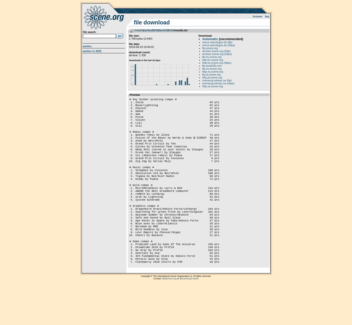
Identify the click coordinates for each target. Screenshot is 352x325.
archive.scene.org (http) (216, 51)
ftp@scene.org (169, 319)
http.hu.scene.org (212, 59)
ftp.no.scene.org (212, 68)
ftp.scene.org (210, 48)
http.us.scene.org (212, 86)
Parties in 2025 (92, 51)
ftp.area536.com (212, 65)
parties (147, 30)
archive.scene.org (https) (217, 54)
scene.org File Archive (104, 17)
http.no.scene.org (212, 71)
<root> (138, 30)
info (171, 30)
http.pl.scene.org (212, 77)
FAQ (267, 16)
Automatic (210, 39)
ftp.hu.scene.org (212, 56)
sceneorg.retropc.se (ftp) (217, 80)
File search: (90, 32)
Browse (257, 16)
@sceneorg (185, 319)
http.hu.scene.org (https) (216, 62)
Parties (87, 46)
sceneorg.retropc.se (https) (218, 83)
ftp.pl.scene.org (211, 74)
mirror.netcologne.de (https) (218, 45)
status (196, 319)
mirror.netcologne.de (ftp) (217, 42)
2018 (156, 30)
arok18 (163, 30)
